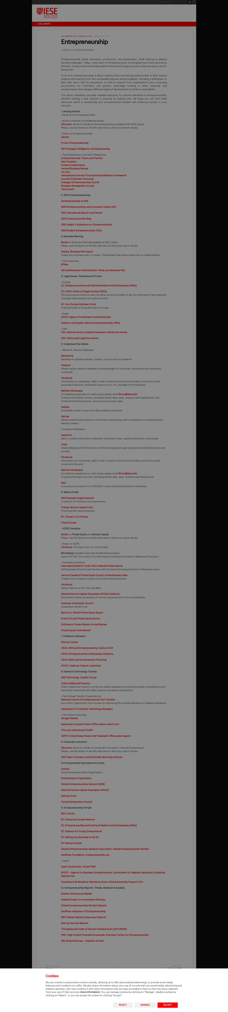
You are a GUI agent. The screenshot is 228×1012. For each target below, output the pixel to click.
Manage (145, 1005)
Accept (167, 1005)
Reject (123, 1005)
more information (89, 992)
